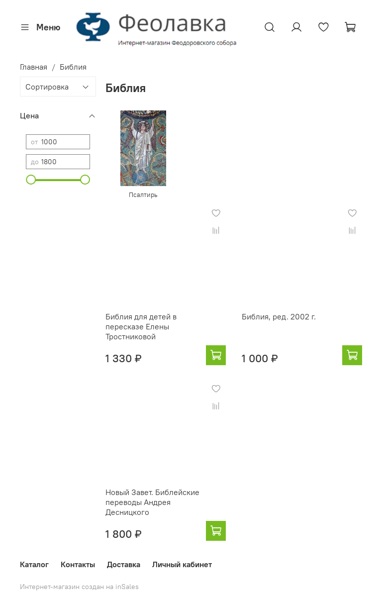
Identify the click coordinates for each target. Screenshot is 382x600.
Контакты (78, 564)
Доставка (123, 564)
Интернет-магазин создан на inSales (79, 586)
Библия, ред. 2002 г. (279, 316)
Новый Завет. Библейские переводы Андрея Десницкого (152, 502)
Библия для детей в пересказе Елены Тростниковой (141, 326)
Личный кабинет (182, 564)
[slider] (30, 179)
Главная (33, 67)
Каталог (34, 564)
